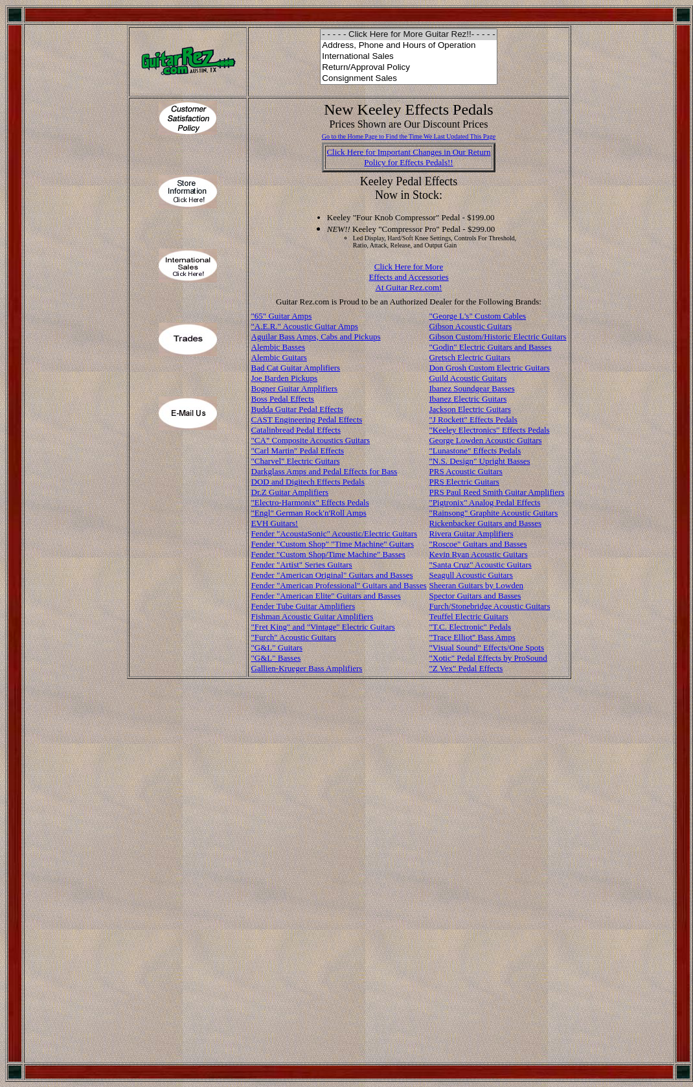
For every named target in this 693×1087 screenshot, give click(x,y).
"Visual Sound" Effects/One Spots (486, 647)
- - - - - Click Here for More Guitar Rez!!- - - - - (408, 34)
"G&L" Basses (276, 658)
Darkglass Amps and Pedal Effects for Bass (324, 471)
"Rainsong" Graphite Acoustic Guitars (493, 513)
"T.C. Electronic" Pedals (470, 627)
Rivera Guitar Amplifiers (471, 533)
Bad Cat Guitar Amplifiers (296, 367)
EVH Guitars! (275, 523)
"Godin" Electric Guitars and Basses (490, 347)
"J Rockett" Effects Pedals (473, 419)
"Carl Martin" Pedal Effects (298, 450)
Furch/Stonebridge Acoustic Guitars (489, 606)
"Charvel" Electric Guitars (295, 461)
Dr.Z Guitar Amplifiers (290, 492)
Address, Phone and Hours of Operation (408, 45)
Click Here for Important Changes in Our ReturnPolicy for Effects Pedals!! (408, 157)
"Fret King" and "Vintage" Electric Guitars (323, 627)
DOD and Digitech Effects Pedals (308, 481)
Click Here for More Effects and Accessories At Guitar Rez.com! (408, 277)
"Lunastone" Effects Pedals (475, 450)
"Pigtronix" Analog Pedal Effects (484, 502)
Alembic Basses (278, 347)
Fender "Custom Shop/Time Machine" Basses (328, 554)
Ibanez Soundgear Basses (471, 388)
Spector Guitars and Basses (475, 596)
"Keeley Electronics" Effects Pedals (489, 430)
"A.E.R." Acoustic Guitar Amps (304, 326)
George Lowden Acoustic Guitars (485, 440)
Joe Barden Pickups (284, 378)
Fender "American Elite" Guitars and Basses (326, 596)
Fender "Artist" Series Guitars (301, 564)
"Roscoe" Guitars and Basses (478, 544)
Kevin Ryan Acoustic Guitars (478, 554)
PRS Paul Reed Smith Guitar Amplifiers (496, 492)
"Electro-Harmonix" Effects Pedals (310, 502)
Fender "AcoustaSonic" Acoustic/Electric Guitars (334, 533)
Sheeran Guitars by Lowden (476, 585)
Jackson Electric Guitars (469, 409)
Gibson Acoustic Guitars (470, 326)
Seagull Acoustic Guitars (470, 575)
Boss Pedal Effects (282, 399)
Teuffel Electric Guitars (468, 616)
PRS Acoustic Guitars (465, 471)
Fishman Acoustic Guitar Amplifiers (312, 616)
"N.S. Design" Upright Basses (479, 461)
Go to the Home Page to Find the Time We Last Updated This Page (409, 136)
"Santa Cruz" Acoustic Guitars (480, 564)
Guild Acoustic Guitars (467, 378)
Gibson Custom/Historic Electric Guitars (497, 336)
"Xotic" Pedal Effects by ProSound (488, 658)
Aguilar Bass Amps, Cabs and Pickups (316, 336)
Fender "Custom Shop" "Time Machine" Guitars (333, 544)
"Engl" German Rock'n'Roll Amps (309, 513)
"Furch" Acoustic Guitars (293, 637)
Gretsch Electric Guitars (469, 357)
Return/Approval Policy (408, 67)
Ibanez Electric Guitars (467, 399)
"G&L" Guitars (277, 647)
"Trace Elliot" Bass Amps (472, 637)
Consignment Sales (408, 78)
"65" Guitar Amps (281, 316)
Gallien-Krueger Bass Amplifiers (307, 668)
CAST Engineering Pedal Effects (307, 419)
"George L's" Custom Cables (477, 316)
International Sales (408, 56)
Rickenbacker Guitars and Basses (485, 523)
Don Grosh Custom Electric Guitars (489, 367)
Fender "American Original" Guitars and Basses (332, 575)
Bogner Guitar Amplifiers (294, 388)
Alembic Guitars (279, 357)
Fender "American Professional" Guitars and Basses (339, 585)
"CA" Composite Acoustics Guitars (310, 440)
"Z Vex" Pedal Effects (466, 668)
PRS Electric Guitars (464, 481)
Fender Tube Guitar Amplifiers (303, 606)
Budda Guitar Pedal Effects (297, 409)
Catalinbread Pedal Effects (296, 430)
